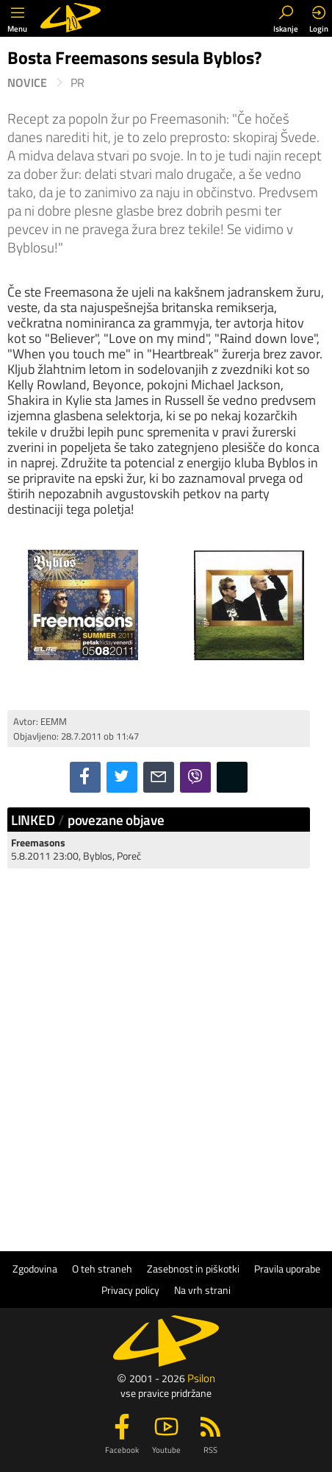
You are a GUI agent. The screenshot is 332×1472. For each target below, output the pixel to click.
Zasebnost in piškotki (193, 1269)
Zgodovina (34, 1269)
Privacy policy (130, 1290)
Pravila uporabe (287, 1269)
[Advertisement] (166, 1046)
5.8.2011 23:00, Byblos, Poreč (76, 849)
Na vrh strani (202, 1290)
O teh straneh (102, 1269)
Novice (27, 83)
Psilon (201, 1378)
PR (77, 83)
